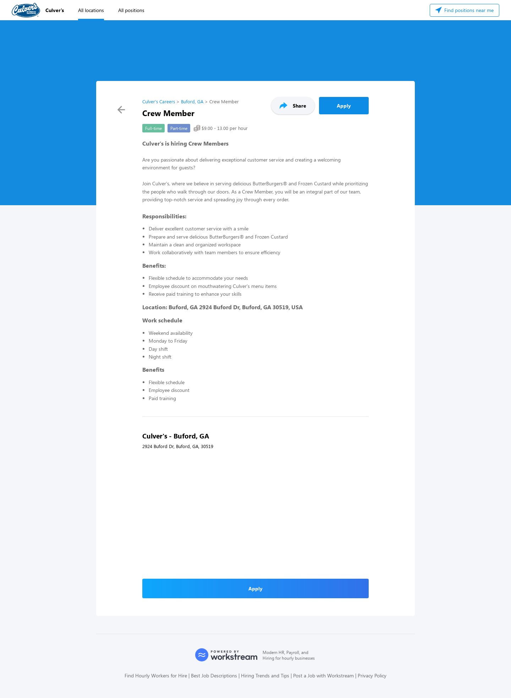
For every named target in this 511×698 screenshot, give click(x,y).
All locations (91, 10)
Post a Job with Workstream (323, 675)
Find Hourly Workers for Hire (156, 675)
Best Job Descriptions (214, 675)
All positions (131, 10)
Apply (344, 105)
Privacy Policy (372, 675)
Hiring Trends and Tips (265, 675)
